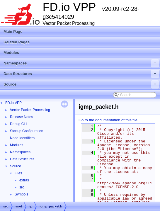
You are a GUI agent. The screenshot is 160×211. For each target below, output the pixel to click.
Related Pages (17, 42)
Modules (11, 52)
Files (18, 173)
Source (81, 84)
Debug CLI (18, 124)
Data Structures (81, 74)
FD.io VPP (13, 103)
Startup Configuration (26, 131)
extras (24, 180)
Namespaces (81, 63)
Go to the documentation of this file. (109, 120)
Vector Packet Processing (30, 110)
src (21, 187)
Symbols (21, 194)
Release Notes (21, 117)
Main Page (13, 31)
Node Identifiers (22, 138)
